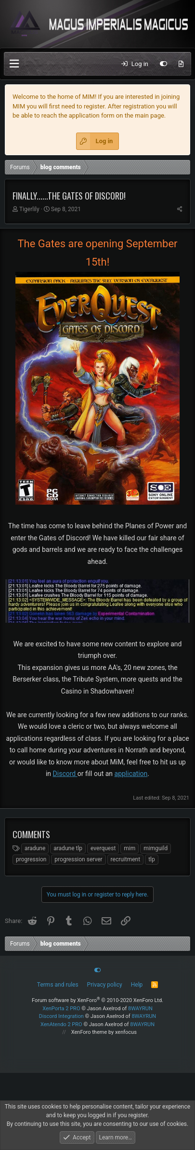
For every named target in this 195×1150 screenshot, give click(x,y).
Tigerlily (29, 209)
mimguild (155, 848)
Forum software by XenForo (97, 1000)
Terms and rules (57, 984)
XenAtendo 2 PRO (61, 1024)
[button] (14, 64)
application (131, 773)
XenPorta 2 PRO (61, 1008)
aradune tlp (67, 848)
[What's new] (181, 64)
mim (129, 848)
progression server (78, 859)
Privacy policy (104, 984)
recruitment (126, 859)
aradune (35, 848)
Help (137, 984)
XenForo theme (89, 1032)
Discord (65, 773)
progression (31, 859)
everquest (103, 848)
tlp (151, 859)
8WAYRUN (140, 1008)
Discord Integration (61, 1016)
